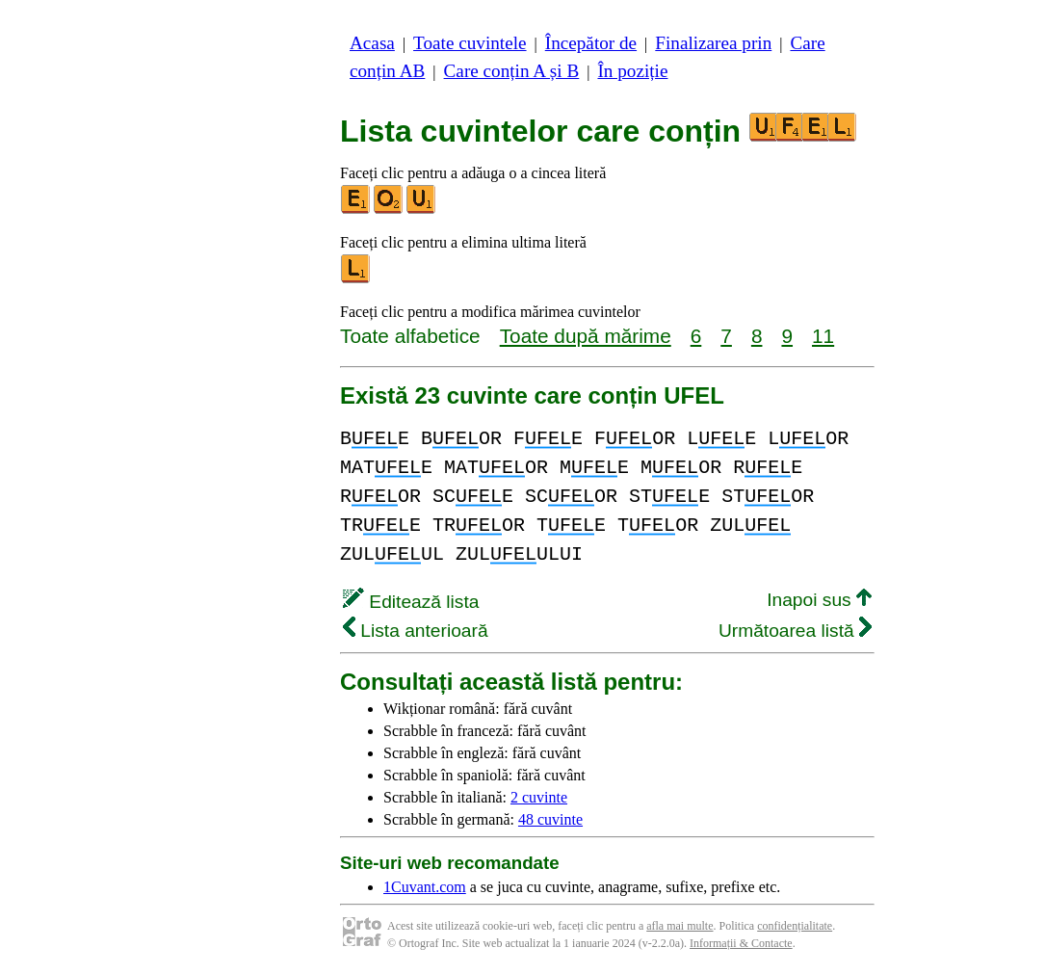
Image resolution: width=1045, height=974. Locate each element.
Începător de (591, 43)
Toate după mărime (585, 336)
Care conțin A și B (512, 71)
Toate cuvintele (469, 43)
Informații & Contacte (741, 943)
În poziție (632, 71)
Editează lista (411, 602)
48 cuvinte (550, 819)
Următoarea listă (795, 630)
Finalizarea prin (713, 43)
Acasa (372, 43)
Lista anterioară (415, 630)
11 (823, 336)
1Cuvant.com (424, 887)
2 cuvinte (538, 797)
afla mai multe (679, 926)
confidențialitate (794, 926)
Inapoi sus (819, 600)
